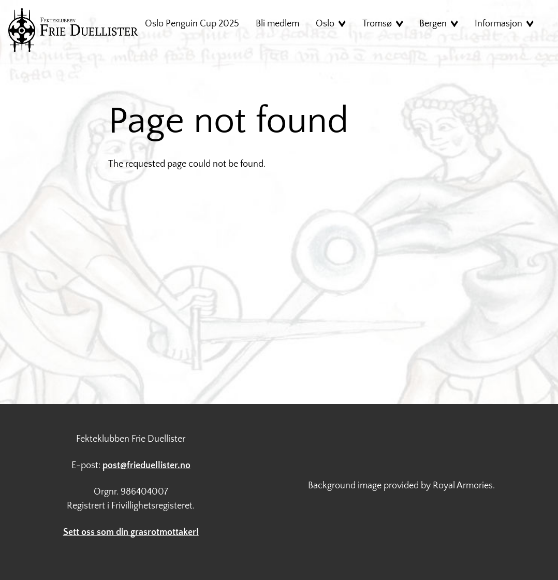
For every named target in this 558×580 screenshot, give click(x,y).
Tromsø (377, 24)
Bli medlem (277, 24)
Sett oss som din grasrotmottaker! (131, 532)
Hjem (73, 30)
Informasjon (498, 24)
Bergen (433, 24)
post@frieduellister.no (146, 465)
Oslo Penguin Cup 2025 (192, 24)
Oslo (325, 24)
